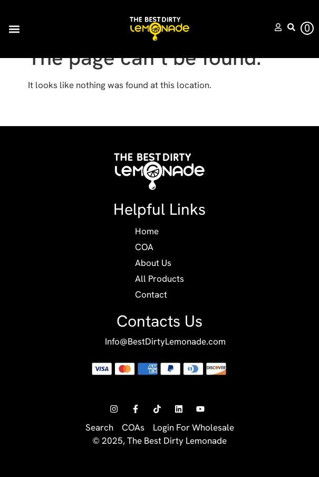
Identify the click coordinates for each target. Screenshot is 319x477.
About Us (153, 263)
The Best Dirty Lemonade (177, 440)
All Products (159, 278)
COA (144, 247)
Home (147, 231)
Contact (151, 294)
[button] (14, 28)
